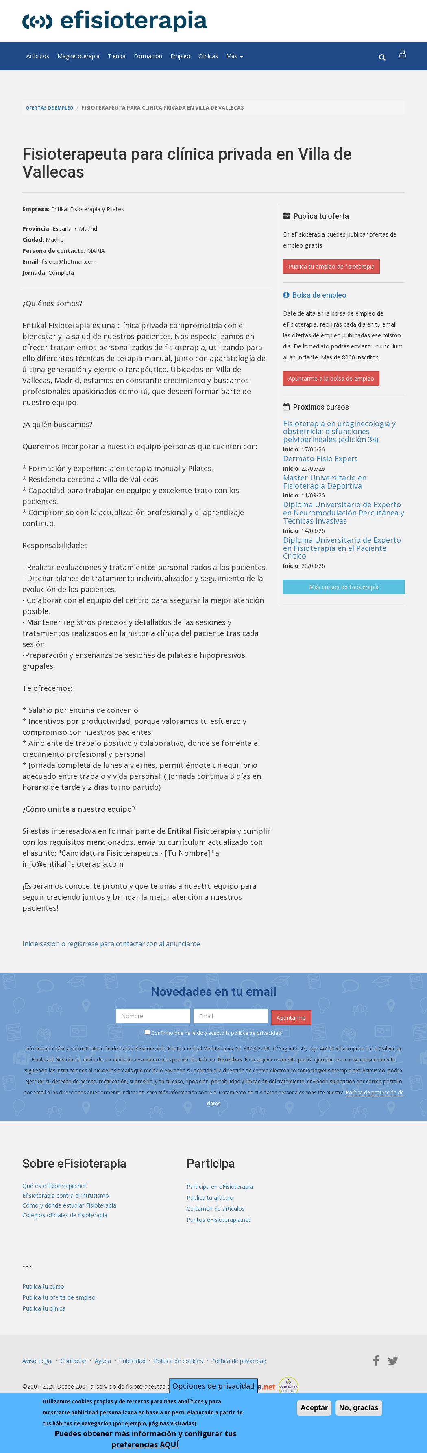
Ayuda (103, 1359)
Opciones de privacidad (213, 1386)
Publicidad (132, 1359)
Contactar (74, 1359)
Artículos (37, 56)
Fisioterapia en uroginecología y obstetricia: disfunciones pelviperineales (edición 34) (339, 432)
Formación (148, 56)
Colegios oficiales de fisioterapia (64, 1217)
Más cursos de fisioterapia (344, 587)
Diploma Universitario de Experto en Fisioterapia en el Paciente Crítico (342, 548)
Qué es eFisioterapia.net (54, 1184)
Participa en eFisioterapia (220, 1184)
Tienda (117, 56)
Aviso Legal (37, 1359)
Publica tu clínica (43, 1306)
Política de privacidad (238, 1359)
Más (234, 56)
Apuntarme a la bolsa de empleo (331, 378)
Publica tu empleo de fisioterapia (331, 266)
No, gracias (359, 1408)
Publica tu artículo (210, 1195)
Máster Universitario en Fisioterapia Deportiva (324, 482)
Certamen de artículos (216, 1206)
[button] (403, 56)
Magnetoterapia (78, 56)
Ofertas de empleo (52, 107)
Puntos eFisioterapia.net (219, 1217)
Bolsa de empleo (314, 295)
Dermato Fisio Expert (320, 458)
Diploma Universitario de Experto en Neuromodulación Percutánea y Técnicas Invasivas (343, 513)
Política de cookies (178, 1359)
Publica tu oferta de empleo (59, 1295)
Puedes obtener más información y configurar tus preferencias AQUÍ (145, 1439)
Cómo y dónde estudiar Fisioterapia (69, 1206)
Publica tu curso (43, 1284)
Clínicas (208, 56)
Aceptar (314, 1408)
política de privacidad (256, 1031)
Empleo (180, 56)
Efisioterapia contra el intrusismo (65, 1195)
